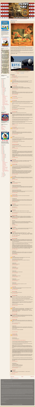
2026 (2, 79)
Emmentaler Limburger (14, 144)
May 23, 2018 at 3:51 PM (15, 293)
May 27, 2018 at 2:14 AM (14, 372)
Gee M (13, 256)
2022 (2, 83)
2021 (2, 84)
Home (22, 376)
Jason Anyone (13, 96)
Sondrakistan (2, 128)
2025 (2, 80)
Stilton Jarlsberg (14, 111)
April (3, 106)
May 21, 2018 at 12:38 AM (15, 94)
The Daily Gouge (3, 129)
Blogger (21, 404)
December (4, 154)
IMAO (1, 127)
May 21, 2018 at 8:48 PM (15, 196)
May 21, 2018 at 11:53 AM (15, 157)
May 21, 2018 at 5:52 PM (15, 183)
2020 (2, 85)
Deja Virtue (3, 95)
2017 (2, 110)
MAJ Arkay (13, 159)
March (3, 107)
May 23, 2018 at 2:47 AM (14, 229)
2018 (2, 153)
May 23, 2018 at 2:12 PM (15, 280)
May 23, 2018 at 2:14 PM (15, 284)
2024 (2, 81)
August (3, 91)
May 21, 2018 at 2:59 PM (15, 179)
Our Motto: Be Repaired (5, 103)
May (3, 94)
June (3, 93)
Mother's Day (3, 166)
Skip (12, 181)
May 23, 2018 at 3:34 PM (15, 289)
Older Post (32, 376)
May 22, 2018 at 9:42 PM (15, 218)
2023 (2, 82)
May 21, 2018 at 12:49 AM (15, 98)
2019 (2, 152)
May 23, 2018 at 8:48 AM (14, 254)
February (4, 108)
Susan (13, 307)
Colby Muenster (14, 164)
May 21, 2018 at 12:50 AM (15, 109)
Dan (12, 136)
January (3, 175)
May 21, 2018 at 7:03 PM (15, 192)
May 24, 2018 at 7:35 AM (14, 305)
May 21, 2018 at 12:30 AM (15, 83)
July (3, 92)
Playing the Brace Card (4, 96)
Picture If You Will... (4, 165)
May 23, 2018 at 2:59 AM (14, 236)
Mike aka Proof (14, 291)
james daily (13, 176)
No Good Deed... (4, 164)
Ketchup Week (4, 163)
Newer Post (12, 376)
